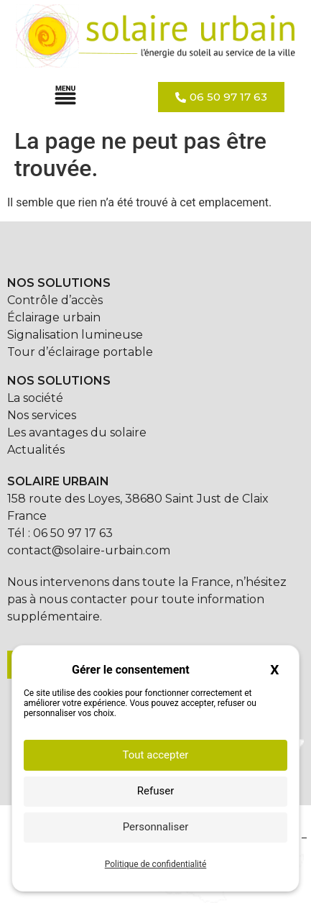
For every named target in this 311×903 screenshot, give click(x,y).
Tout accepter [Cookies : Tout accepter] (156, 754)
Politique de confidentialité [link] (156, 864)
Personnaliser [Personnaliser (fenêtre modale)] (156, 826)
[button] (65, 97)
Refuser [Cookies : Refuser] (155, 790)
